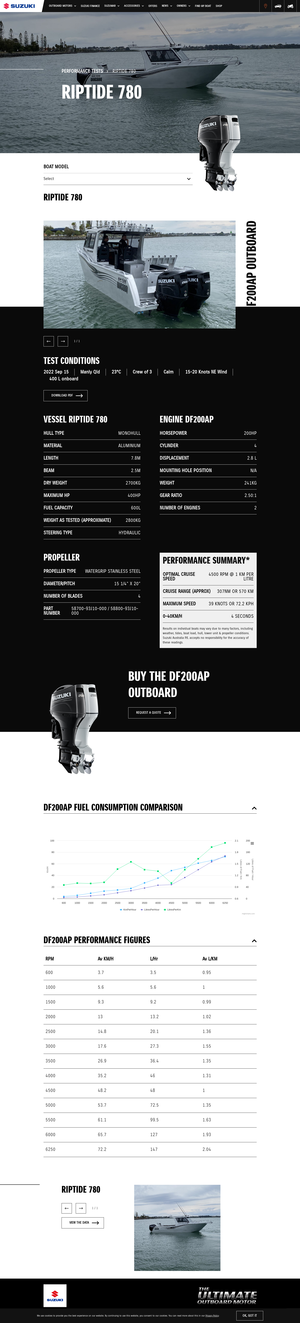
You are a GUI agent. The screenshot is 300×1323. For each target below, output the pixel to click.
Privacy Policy (212, 1315)
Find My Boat (203, 6)
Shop (219, 6)
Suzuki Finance (90, 6)
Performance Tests (82, 71)
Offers (152, 6)
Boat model (56, 167)
